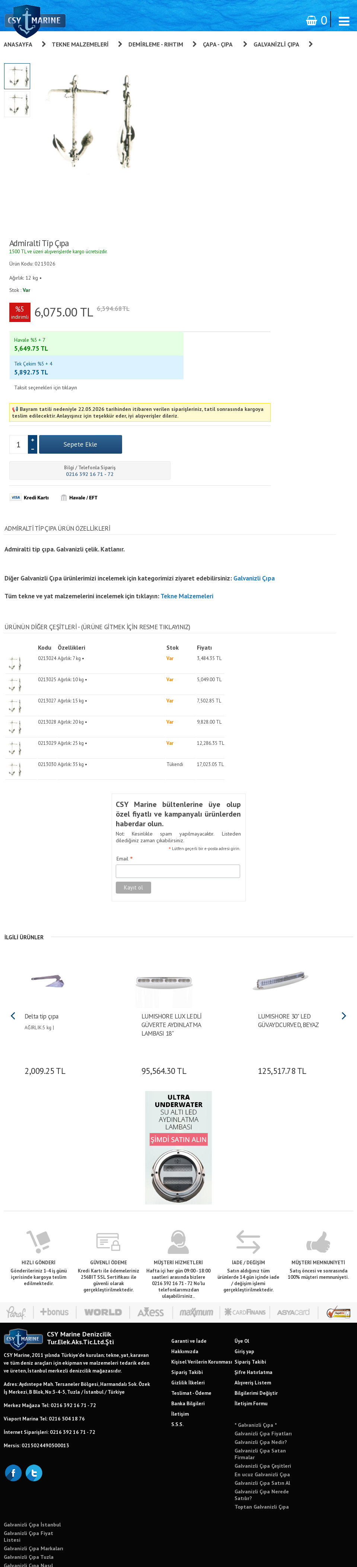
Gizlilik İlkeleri (188, 1304)
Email (114, 782)
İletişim (180, 1336)
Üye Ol (242, 1263)
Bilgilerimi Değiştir (256, 1315)
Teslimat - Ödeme (191, 1315)
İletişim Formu (251, 1325)
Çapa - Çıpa (218, 44)
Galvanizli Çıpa (276, 44)
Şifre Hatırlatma (253, 1294)
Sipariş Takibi (187, 1294)
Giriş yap (244, 1273)
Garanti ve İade (189, 1263)
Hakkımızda (184, 1273)
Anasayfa (18, 44)
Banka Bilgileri (188, 1325)
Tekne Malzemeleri (80, 44)
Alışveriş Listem (253, 1304)
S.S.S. (177, 1346)
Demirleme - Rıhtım (155, 44)
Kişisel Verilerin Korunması (201, 1284)
